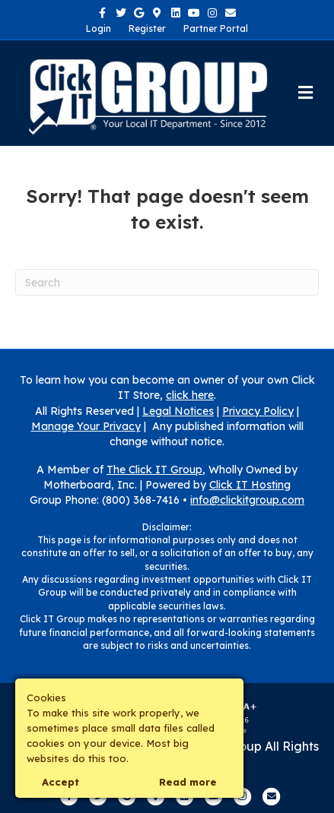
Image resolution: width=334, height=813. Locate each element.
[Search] (167, 282)
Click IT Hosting (250, 485)
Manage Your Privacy (86, 426)
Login (98, 28)
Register (147, 28)
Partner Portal (215, 28)
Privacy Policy (258, 411)
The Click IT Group (154, 469)
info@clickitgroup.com (247, 500)
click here (190, 395)
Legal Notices (178, 411)
